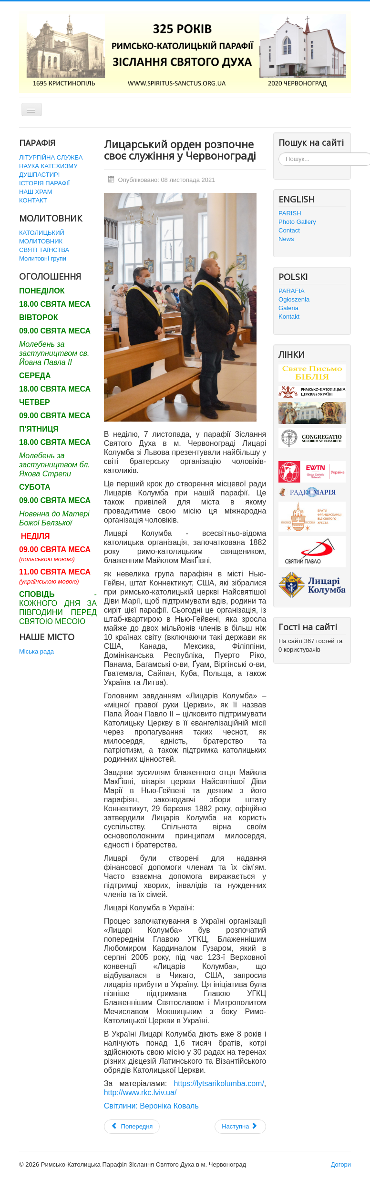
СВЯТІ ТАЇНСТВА (44, 249)
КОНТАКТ (33, 200)
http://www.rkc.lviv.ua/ (140, 1092)
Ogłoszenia (293, 299)
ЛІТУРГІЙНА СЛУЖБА (50, 157)
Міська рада (36, 651)
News (286, 238)
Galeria (288, 308)
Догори (341, 1164)
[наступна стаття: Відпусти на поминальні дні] (240, 1126)
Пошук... (278, 152)
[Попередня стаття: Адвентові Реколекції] (132, 1126)
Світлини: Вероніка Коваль (151, 1106)
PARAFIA (291, 290)
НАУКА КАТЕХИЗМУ (48, 166)
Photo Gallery (297, 221)
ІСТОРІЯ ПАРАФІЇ (44, 183)
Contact (289, 230)
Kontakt (288, 316)
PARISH (289, 213)
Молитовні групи (42, 258)
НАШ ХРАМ (35, 191)
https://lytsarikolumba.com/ (219, 1083)
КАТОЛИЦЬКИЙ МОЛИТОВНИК (41, 237)
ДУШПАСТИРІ (39, 174)
